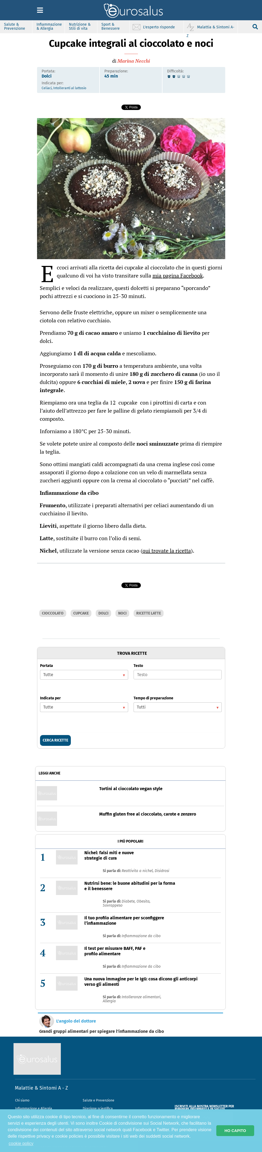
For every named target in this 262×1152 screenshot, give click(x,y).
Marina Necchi (133, 61)
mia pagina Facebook (177, 275)
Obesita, (143, 901)
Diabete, (129, 901)
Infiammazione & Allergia (49, 26)
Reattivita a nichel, (138, 871)
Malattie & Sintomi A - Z (41, 1088)
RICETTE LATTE (148, 613)
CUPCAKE (81, 613)
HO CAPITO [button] (235, 1130)
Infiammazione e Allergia (33, 1108)
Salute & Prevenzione (14, 26)
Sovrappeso (112, 905)
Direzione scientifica (98, 1108)
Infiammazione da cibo (141, 936)
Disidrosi (162, 871)
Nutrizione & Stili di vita (80, 26)
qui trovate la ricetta (166, 550)
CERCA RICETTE (55, 740)
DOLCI (103, 613)
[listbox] (84, 675)
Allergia (109, 1001)
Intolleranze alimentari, (141, 997)
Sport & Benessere (110, 26)
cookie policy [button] (21, 1143)
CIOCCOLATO (53, 613)
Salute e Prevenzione (98, 1100)
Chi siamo (22, 1100)
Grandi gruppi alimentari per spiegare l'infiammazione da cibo (101, 1031)
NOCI (122, 613)
